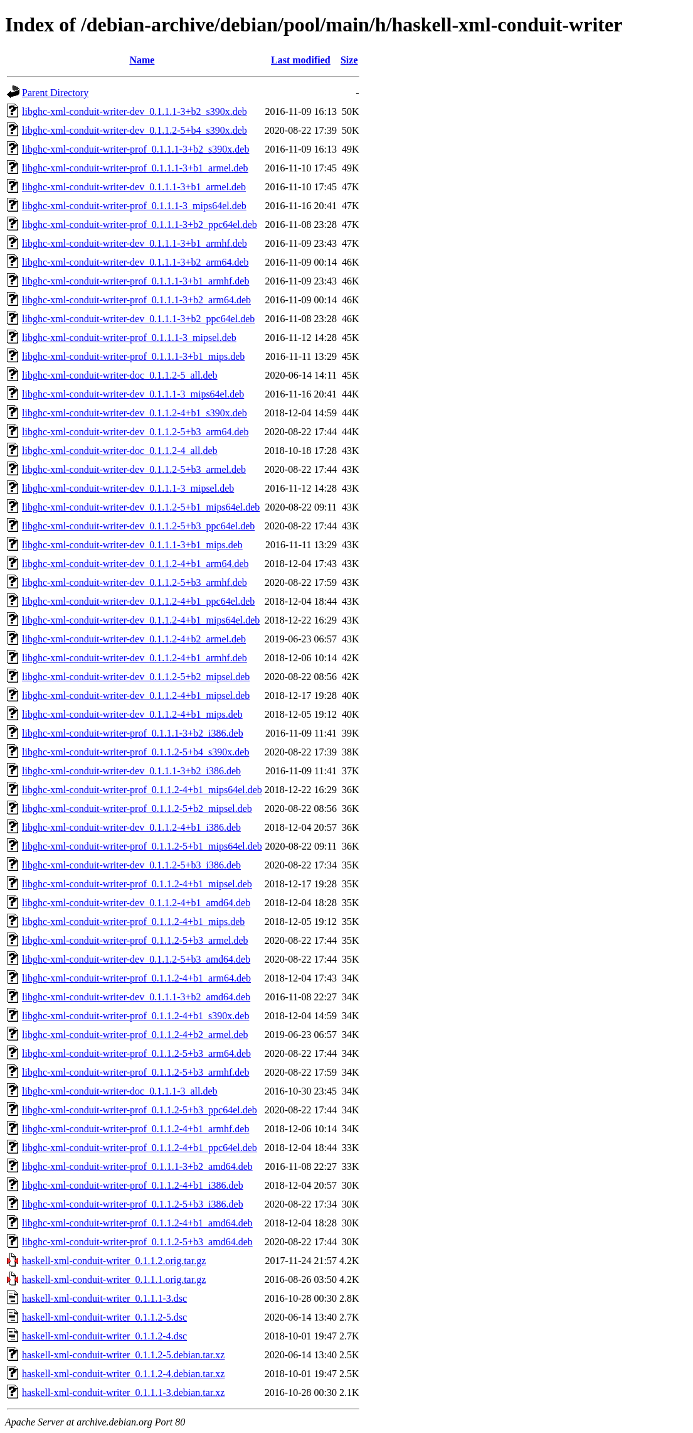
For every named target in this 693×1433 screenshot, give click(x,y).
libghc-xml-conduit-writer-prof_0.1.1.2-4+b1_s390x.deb (135, 1015)
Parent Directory (55, 92)
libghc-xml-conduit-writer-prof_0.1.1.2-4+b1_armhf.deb (135, 1128)
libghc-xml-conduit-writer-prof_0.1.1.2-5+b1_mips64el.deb (142, 846)
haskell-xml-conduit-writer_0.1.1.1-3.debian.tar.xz (123, 1392)
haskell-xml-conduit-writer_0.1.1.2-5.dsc (104, 1317)
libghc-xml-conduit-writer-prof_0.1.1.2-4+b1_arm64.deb (136, 978)
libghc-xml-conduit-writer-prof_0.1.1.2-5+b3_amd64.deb (137, 1241)
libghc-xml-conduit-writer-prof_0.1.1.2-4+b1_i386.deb (132, 1185)
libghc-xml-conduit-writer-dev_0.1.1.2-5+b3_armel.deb (134, 469)
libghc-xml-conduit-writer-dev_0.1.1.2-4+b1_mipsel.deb (136, 695)
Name (141, 60)
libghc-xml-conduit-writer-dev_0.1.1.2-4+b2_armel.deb (134, 639)
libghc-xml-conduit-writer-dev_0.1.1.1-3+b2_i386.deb (131, 770)
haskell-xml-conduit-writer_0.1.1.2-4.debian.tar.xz (123, 1373)
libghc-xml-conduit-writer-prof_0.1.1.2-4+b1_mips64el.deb (142, 789)
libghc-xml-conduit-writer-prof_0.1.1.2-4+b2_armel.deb (135, 1034)
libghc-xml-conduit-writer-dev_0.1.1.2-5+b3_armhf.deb (134, 582)
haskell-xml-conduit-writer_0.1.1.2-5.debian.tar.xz (123, 1354)
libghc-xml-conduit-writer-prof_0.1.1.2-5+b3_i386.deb (132, 1204)
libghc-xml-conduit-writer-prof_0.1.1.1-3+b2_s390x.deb (135, 149)
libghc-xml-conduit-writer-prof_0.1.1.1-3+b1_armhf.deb (135, 281)
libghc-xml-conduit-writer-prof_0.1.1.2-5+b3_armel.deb (135, 940)
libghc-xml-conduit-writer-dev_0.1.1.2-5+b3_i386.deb (131, 865)
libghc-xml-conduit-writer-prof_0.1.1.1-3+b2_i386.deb (132, 733)
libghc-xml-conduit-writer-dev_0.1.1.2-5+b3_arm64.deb (135, 431)
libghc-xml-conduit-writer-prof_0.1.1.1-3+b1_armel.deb (135, 168)
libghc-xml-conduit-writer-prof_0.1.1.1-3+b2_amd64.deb (137, 1166)
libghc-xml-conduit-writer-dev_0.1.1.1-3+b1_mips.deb (132, 544)
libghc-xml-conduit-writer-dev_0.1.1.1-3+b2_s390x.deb (134, 111)
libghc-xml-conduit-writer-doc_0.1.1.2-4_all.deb (120, 450)
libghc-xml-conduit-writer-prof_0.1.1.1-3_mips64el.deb (134, 205)
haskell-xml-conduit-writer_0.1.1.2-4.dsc (104, 1336)
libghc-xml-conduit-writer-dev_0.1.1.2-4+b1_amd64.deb (136, 902)
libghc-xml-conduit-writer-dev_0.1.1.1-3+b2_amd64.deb (136, 997)
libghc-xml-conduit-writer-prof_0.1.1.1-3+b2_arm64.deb (136, 300)
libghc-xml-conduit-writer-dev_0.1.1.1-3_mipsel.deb (128, 488)
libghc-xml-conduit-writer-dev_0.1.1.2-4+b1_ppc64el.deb (138, 601)
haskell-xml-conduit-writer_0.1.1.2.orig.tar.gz (114, 1260)
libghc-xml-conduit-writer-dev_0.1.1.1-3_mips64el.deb (133, 394)
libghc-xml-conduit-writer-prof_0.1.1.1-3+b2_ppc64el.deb (139, 224)
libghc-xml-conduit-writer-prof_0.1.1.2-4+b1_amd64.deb (137, 1223)
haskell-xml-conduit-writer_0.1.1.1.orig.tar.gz (114, 1279)
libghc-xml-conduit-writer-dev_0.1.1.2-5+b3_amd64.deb (136, 959)
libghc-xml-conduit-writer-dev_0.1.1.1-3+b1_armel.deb (134, 186)
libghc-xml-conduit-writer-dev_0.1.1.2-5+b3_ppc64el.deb (138, 526)
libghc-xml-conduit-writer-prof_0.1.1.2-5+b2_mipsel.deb (137, 808)
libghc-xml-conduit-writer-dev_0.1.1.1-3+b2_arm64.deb (135, 262)
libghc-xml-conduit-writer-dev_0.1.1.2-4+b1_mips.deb (132, 714)
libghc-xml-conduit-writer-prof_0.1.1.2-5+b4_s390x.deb (135, 752)
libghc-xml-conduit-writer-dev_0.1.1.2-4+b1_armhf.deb (134, 657)
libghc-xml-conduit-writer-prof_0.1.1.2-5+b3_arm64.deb (136, 1053)
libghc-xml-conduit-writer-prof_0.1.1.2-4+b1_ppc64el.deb (139, 1147)
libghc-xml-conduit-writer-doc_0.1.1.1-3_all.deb (120, 1091)
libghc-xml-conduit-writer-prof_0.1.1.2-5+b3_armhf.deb (135, 1072)
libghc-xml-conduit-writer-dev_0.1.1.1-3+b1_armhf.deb (134, 243)
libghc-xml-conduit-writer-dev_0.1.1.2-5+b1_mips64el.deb (141, 507)
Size (349, 60)
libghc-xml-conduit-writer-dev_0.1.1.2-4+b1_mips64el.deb (141, 620)
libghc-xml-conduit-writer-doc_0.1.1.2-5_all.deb (120, 375)
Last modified (301, 60)
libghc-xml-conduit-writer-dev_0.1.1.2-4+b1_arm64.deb (135, 563)
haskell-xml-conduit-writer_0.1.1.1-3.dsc (104, 1298)
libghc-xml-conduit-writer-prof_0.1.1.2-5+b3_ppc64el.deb (139, 1110)
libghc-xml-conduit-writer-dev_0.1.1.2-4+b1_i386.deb (131, 827)
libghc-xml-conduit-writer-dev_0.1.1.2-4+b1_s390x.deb (134, 413)
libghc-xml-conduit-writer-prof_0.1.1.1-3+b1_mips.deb (133, 356)
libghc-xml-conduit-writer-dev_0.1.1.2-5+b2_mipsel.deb (136, 676)
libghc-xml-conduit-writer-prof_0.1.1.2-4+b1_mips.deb (133, 921)
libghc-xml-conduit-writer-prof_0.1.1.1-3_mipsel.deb (129, 337)
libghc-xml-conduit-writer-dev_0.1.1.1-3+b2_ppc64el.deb (138, 318)
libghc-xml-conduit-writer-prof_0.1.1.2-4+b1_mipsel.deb (137, 884)
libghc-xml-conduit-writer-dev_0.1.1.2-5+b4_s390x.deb (134, 130)
